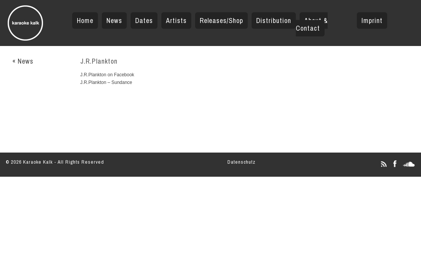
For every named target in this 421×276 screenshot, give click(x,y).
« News (22, 61)
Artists (176, 20)
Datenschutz (241, 162)
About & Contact (312, 24)
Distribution (273, 20)
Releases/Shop (221, 20)
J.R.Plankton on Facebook (107, 74)
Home (85, 20)
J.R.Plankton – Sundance (106, 82)
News (114, 20)
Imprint (372, 20)
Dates (144, 20)
